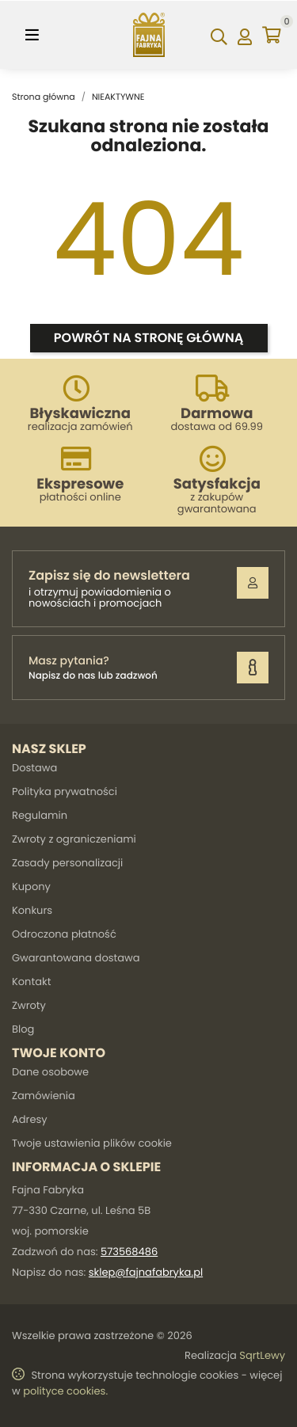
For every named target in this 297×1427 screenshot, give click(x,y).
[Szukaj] (219, 34)
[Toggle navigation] (32, 34)
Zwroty (29, 1005)
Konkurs (32, 910)
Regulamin (39, 815)
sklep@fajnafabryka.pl (146, 1272)
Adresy (30, 1119)
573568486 (129, 1251)
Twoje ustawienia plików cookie (92, 1143)
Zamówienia (43, 1095)
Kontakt (31, 981)
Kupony (31, 886)
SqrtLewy (262, 1355)
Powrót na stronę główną (148, 338)
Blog (23, 1029)
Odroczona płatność (64, 934)
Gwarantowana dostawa (75, 957)
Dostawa (34, 767)
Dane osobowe (50, 1071)
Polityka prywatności (64, 791)
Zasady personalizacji (67, 862)
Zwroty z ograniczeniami (74, 839)
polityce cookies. (65, 1390)
